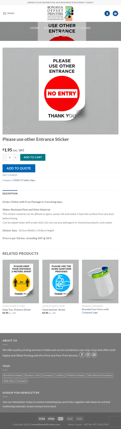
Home (35, 28)
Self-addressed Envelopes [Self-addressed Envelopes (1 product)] (99, 375)
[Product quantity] (9, 157)
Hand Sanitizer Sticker (53, 309)
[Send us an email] (94, 354)
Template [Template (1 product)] (21, 381)
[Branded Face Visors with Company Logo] (100, 281)
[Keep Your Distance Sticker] (21, 281)
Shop (48, 28)
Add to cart (33, 157)
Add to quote (19, 168)
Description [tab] (10, 193)
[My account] (107, 13)
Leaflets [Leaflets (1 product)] (60, 375)
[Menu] (8, 13)
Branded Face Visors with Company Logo (95, 311)
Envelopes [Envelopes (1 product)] (48, 375)
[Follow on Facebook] (82, 354)
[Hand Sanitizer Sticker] (60, 281)
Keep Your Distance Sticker (17, 309)
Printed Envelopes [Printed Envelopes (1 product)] (75, 375)
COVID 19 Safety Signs (73, 28)
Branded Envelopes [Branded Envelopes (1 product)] (13, 375)
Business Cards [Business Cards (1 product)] (32, 375)
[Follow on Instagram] (88, 354)
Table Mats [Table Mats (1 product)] (9, 381)
